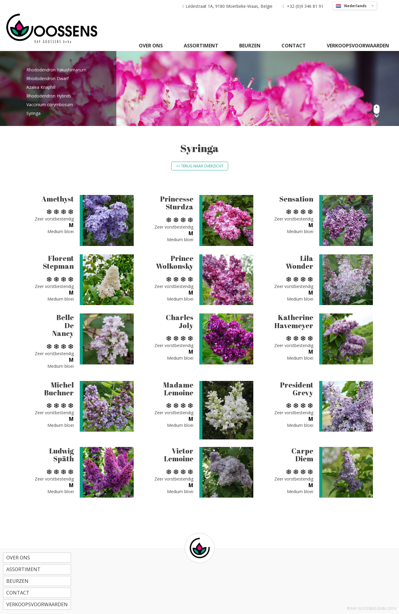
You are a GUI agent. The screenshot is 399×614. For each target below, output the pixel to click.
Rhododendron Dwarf (47, 78)
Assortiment (201, 45)
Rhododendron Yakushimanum (56, 70)
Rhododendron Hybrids (48, 96)
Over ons (151, 45)
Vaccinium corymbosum (49, 104)
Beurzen (250, 45)
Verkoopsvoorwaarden (358, 45)
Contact (293, 45)
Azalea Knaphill (40, 87)
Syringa (33, 113)
